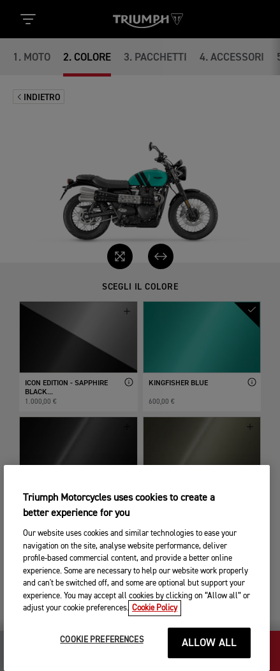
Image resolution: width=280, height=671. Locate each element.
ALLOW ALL (209, 652)
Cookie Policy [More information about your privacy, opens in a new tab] (154, 617)
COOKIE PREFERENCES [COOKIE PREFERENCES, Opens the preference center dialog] (101, 649)
